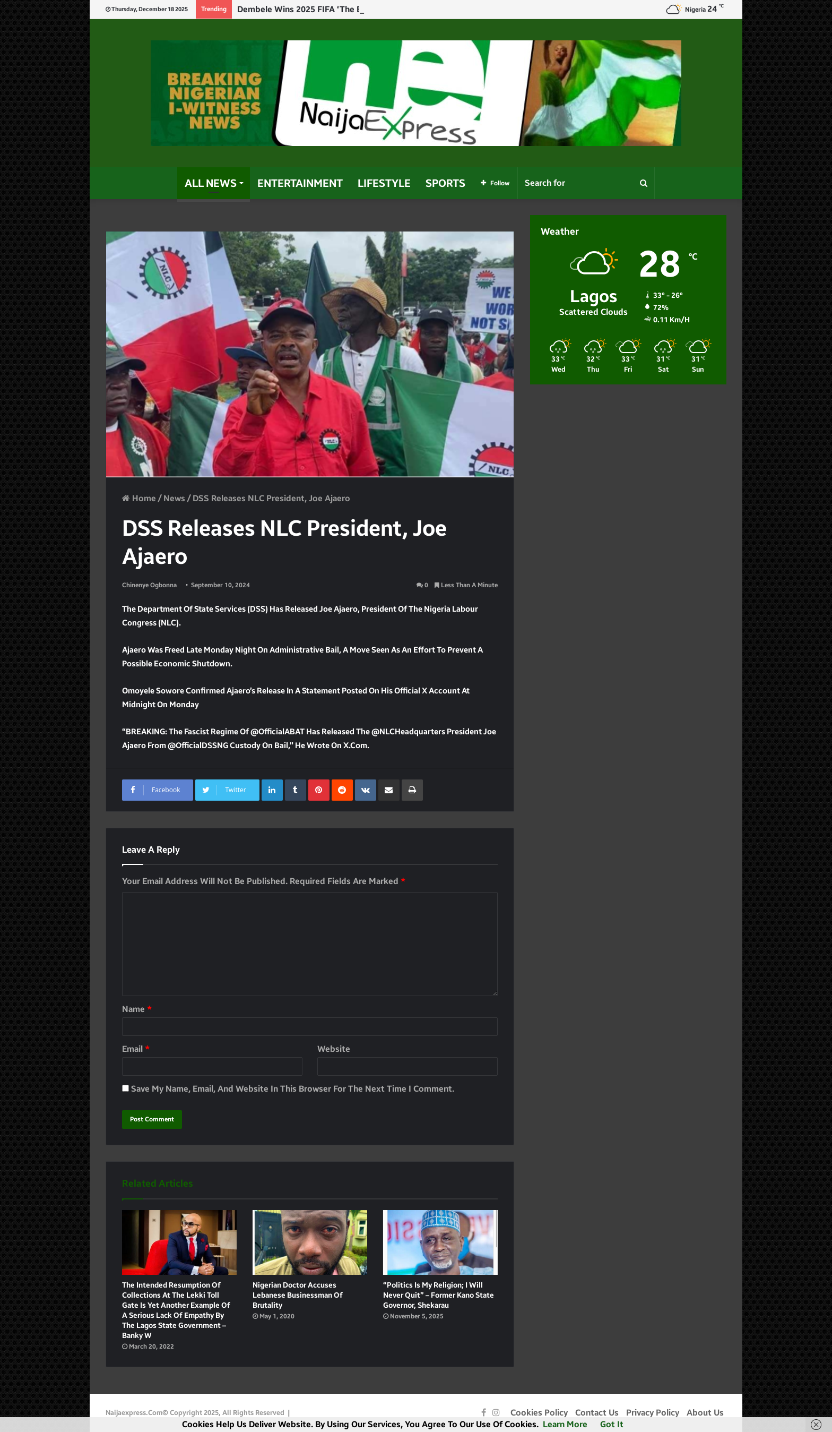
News (174, 498)
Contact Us (597, 1413)
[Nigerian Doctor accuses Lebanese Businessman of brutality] (310, 1242)
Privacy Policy (652, 1413)
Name (137, 1009)
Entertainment (300, 183)
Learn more (565, 1424)
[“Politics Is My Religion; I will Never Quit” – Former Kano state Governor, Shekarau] (440, 1242)
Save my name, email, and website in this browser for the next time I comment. (292, 1089)
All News (211, 183)
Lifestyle (384, 183)
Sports (445, 183)
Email (136, 1049)
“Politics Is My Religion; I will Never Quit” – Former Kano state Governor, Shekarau (438, 1295)
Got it (611, 1424)
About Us (705, 1413)
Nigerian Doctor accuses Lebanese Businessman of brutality (298, 1295)
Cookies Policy (539, 1413)
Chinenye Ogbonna (149, 585)
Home (139, 498)
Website (333, 1049)
